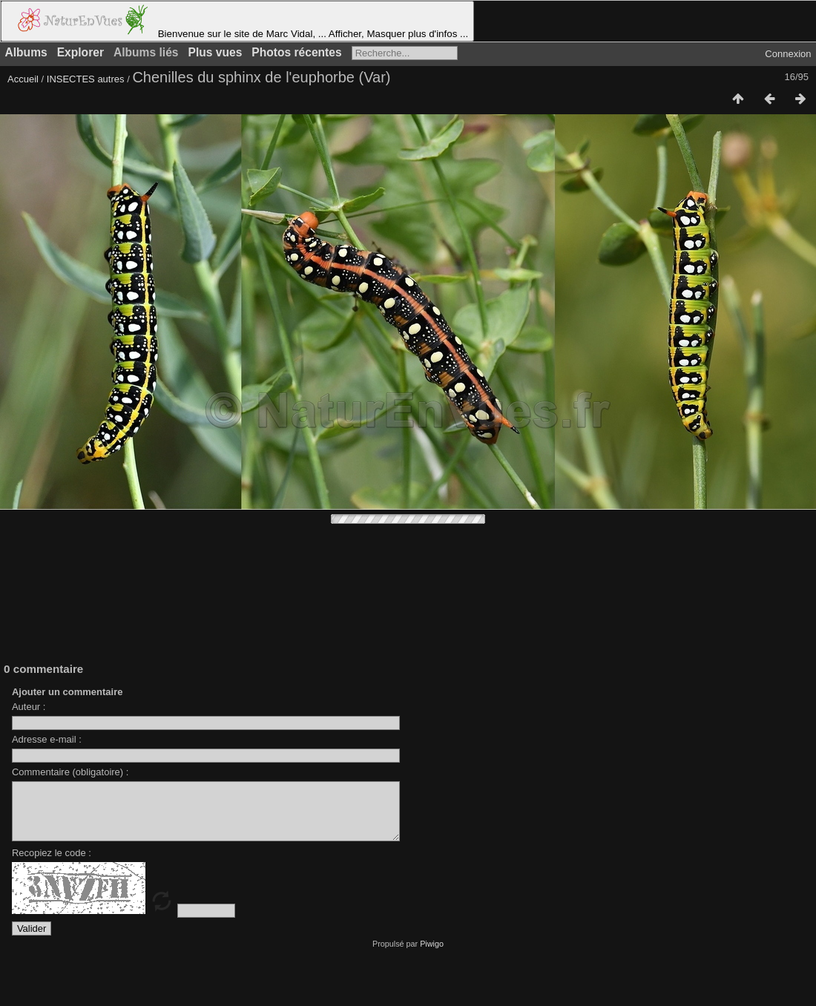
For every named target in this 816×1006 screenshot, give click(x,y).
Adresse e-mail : (47, 739)
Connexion (788, 53)
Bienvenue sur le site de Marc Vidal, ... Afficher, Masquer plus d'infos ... (237, 21)
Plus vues (215, 52)
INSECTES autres (86, 79)
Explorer (80, 52)
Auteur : (29, 706)
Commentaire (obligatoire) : (70, 771)
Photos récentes (296, 52)
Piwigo (432, 954)
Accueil (23, 79)
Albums (26, 52)
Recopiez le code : (51, 863)
